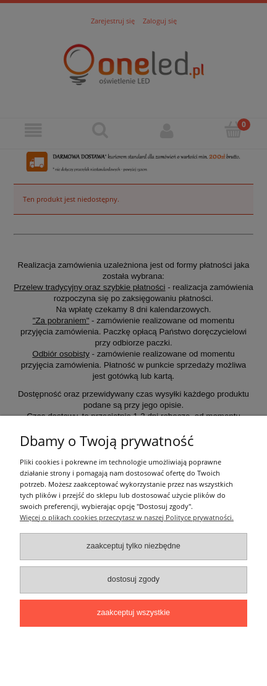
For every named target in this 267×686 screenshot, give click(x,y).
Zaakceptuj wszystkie (133, 612)
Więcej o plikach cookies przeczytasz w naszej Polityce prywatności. (127, 517)
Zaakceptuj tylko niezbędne (133, 546)
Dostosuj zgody (133, 579)
